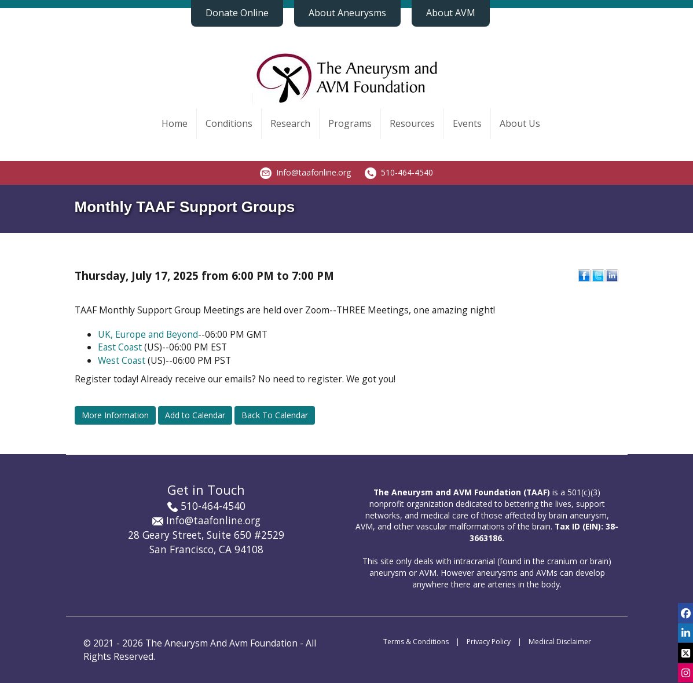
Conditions (229, 123)
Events (467, 123)
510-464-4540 (407, 172)
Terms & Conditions (416, 642)
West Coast (121, 360)
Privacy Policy (489, 642)
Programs (350, 123)
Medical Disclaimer (560, 642)
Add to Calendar (195, 415)
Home (175, 123)
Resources (412, 123)
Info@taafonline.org (313, 172)
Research (290, 123)
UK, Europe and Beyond (148, 334)
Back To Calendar (274, 415)
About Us (520, 123)
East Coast (120, 347)
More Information (115, 415)
